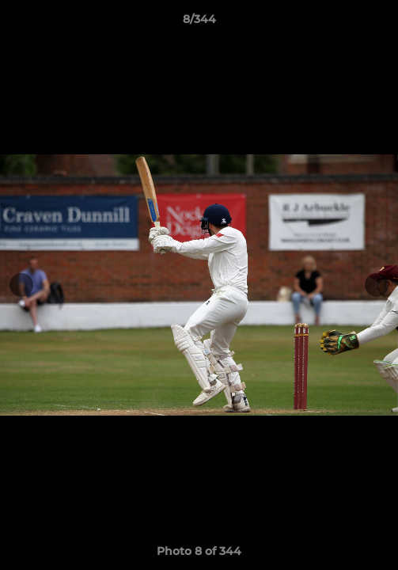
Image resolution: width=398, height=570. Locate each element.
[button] (379, 23)
